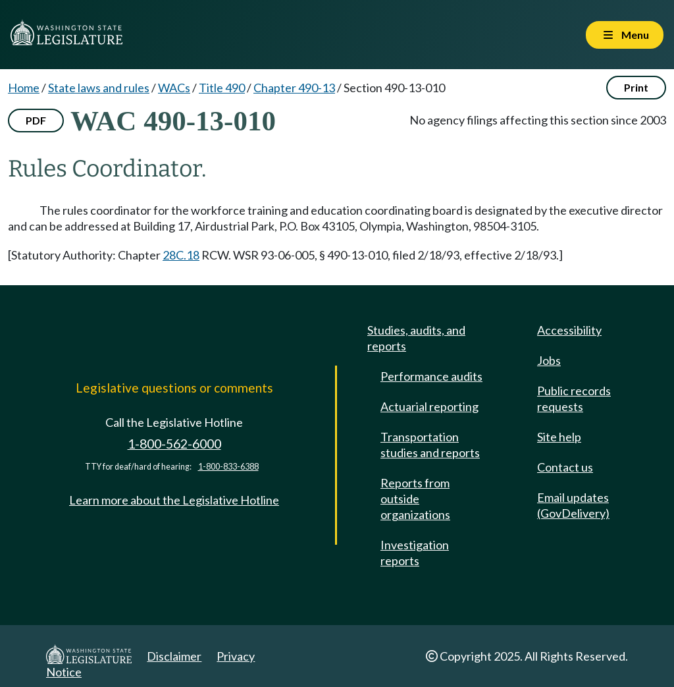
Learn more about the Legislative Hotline (174, 500)
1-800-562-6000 (174, 443)
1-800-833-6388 (228, 467)
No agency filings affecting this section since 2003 (537, 120)
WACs (174, 87)
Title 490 (222, 87)
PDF (36, 120)
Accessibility (569, 330)
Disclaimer (174, 656)
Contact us (565, 467)
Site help (559, 436)
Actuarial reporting (429, 406)
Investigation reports (414, 552)
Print (636, 87)
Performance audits (431, 376)
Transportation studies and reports (430, 444)
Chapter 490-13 (294, 87)
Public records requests (574, 398)
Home (23, 87)
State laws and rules (98, 87)
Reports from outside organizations (415, 499)
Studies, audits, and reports (416, 338)
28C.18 (181, 255)
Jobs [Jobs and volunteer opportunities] (549, 360)
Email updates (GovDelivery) (573, 505)
